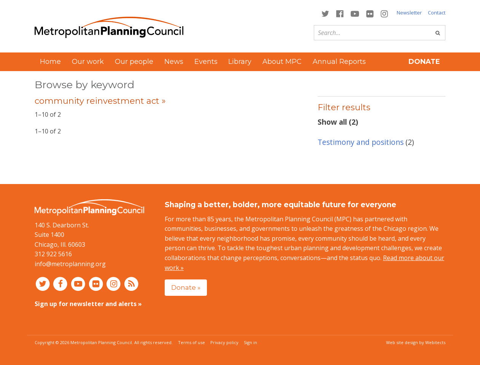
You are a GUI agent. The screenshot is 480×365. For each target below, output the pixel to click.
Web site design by (415, 342)
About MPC (282, 61)
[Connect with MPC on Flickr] (370, 13)
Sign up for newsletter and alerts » (88, 304)
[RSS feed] (131, 283)
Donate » (185, 287)
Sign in (250, 342)
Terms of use (191, 342)
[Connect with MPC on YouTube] (354, 13)
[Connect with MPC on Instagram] (384, 13)
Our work (88, 61)
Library (239, 61)
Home (50, 61)
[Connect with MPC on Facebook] (340, 13)
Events (206, 61)
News (173, 61)
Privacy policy (224, 342)
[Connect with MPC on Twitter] (325, 13)
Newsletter (409, 12)
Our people (134, 61)
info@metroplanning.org (70, 264)
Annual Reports (339, 61)
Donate (424, 61)
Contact (436, 12)
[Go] (438, 32)
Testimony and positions (361, 142)
